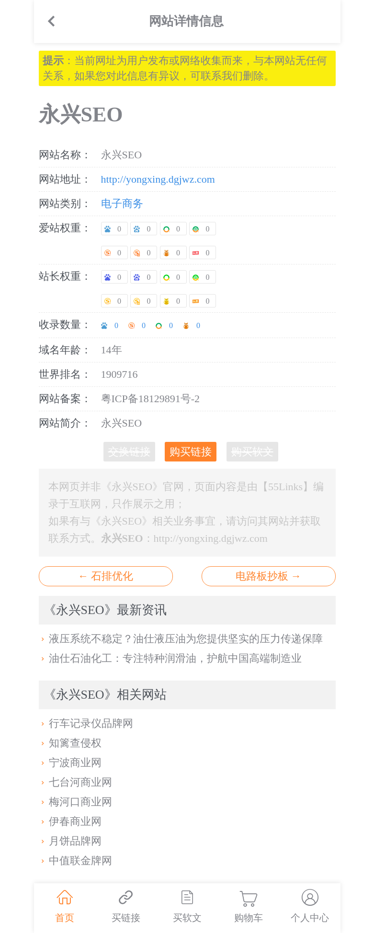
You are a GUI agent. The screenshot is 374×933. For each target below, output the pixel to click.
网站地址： (65, 179)
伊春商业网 (70, 821)
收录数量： (65, 324)
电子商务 (122, 203)
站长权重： (65, 276)
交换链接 (129, 452)
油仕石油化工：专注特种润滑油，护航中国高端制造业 (170, 658)
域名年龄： (65, 350)
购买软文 (252, 452)
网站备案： (65, 399)
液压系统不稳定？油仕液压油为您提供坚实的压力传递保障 (181, 639)
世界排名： (65, 374)
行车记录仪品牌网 (86, 723)
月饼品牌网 (70, 841)
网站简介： (65, 423)
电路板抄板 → (269, 576)
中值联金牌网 (76, 861)
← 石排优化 (106, 576)
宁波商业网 (70, 762)
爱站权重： (65, 228)
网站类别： (65, 203)
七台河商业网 (76, 782)
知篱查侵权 (70, 743)
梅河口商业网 (76, 802)
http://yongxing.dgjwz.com (158, 179)
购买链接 (191, 452)
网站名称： (65, 155)
